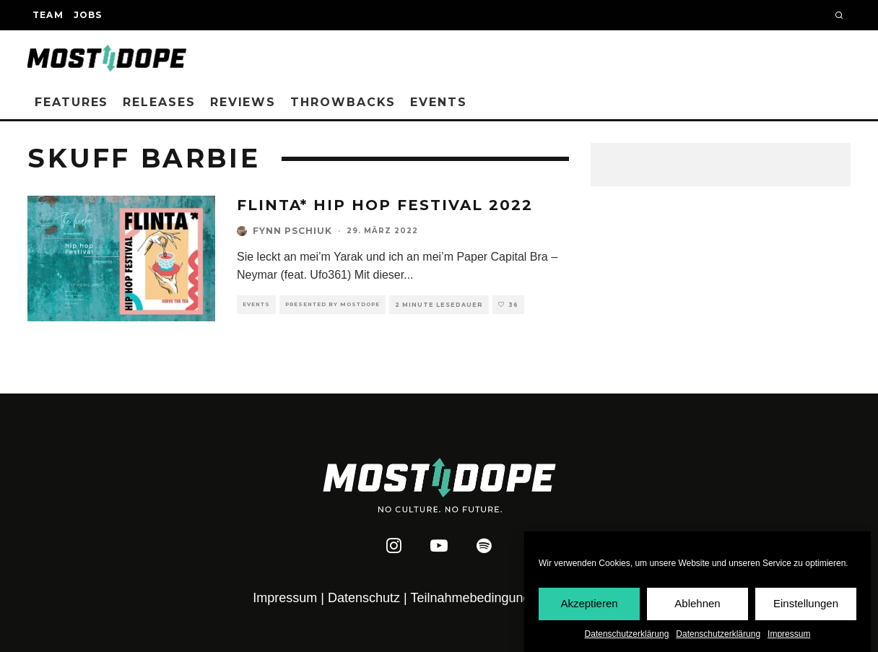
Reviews (243, 102)
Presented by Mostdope (332, 304)
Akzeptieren (588, 604)
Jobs (88, 14)
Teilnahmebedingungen (477, 598)
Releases (159, 102)
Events (438, 102)
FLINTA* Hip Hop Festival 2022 (385, 205)
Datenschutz (364, 598)
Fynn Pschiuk (292, 230)
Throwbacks (343, 102)
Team (48, 14)
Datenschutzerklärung (627, 635)
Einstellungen (805, 604)
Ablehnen (697, 604)
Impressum (789, 635)
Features (71, 102)
